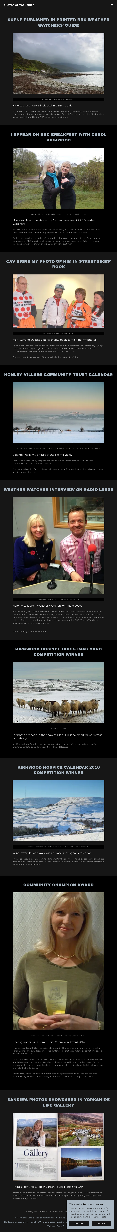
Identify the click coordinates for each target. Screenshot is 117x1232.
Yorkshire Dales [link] (63, 1218)
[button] (111, 5)
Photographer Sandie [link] (24, 1218)
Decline (79, 1223)
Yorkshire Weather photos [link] (42, 1222)
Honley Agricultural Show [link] (16, 1222)
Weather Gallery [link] (64, 1222)
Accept (101, 1223)
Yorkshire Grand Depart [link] (58, 1226)
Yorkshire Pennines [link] (45, 1218)
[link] (19, 5)
